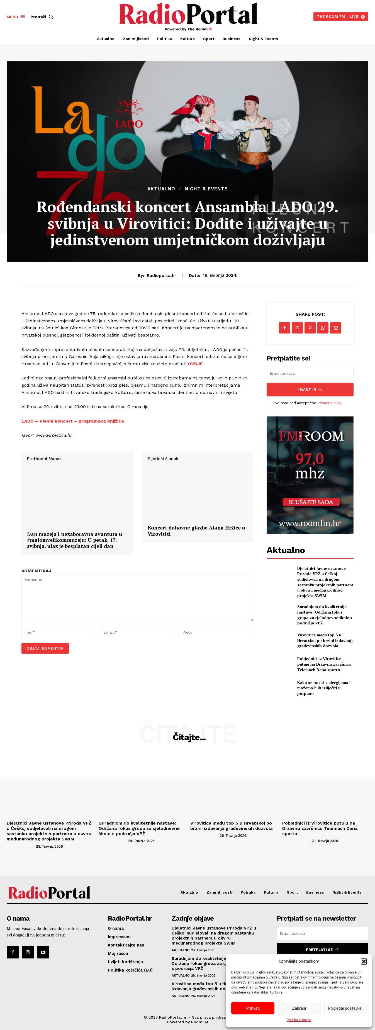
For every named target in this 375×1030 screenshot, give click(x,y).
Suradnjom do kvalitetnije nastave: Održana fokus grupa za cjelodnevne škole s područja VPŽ (324, 615)
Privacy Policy (329, 403)
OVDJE (195, 363)
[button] (364, 961)
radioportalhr (161, 275)
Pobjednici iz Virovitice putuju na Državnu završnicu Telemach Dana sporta (324, 664)
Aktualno (161, 189)
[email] (310, 373)
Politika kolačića (299, 1020)
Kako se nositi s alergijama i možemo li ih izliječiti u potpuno (323, 688)
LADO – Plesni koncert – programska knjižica (73, 421)
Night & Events (206, 189)
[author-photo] (21, 846)
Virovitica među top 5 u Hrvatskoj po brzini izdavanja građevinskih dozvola (325, 640)
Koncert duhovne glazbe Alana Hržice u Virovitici (196, 586)
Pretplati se (322, 949)
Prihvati (253, 1008)
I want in (310, 389)
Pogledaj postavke (345, 1008)
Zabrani (299, 1008)
